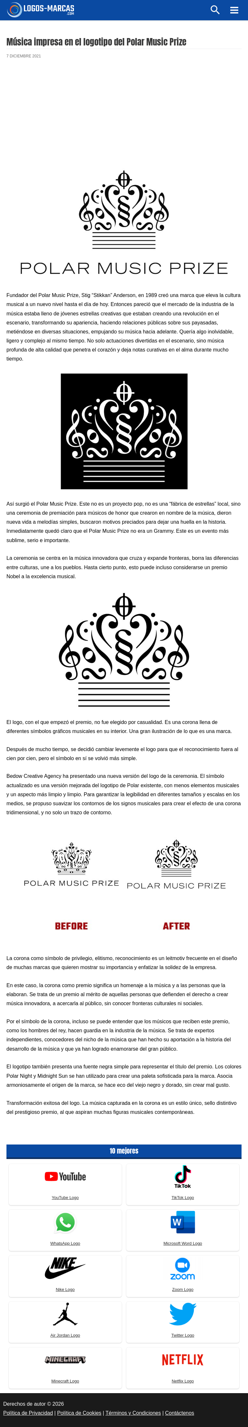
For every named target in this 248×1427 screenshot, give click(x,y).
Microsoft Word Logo (182, 1243)
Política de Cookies (79, 1413)
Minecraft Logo (65, 1381)
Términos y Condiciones (133, 1413)
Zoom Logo (182, 1289)
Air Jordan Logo (65, 1335)
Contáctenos (179, 1413)
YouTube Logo (65, 1197)
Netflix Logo (183, 1381)
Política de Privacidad (28, 1413)
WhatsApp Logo (65, 1243)
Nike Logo (65, 1289)
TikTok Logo (182, 1197)
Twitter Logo (182, 1335)
